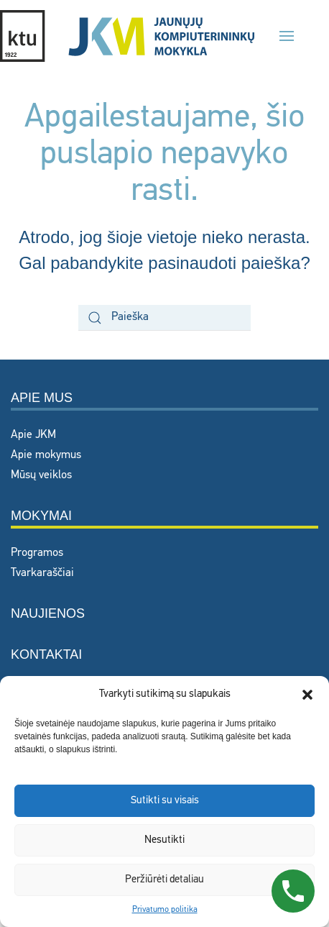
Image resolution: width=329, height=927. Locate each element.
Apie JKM (33, 435)
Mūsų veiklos (41, 475)
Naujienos (48, 613)
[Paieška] (164, 318)
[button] (307, 695)
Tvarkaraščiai (42, 573)
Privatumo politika (165, 909)
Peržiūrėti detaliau (164, 880)
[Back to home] (127, 36)
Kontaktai (46, 654)
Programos (37, 553)
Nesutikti (164, 840)
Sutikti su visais (165, 800)
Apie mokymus (46, 455)
